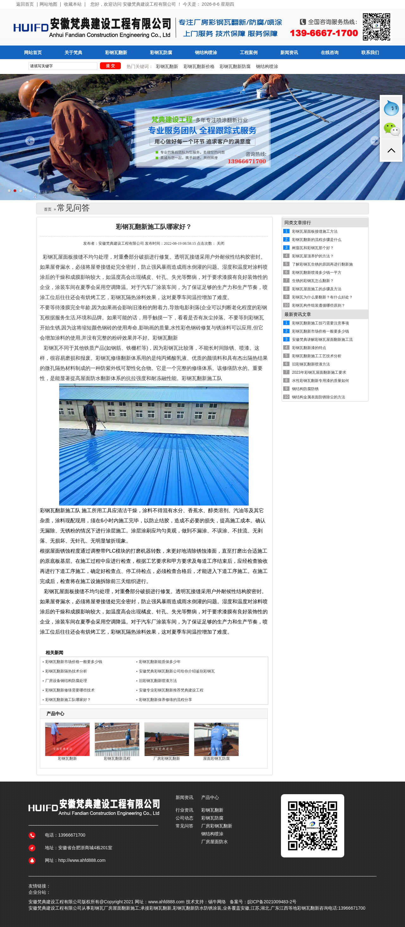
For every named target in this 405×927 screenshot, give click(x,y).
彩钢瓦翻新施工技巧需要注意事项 (320, 323)
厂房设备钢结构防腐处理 (66, 680)
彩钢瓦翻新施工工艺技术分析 (316, 356)
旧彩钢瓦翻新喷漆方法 (158, 680)
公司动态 (184, 817)
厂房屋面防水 (214, 841)
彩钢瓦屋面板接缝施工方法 (315, 231)
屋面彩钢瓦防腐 (216, 758)
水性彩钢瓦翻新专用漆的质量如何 (320, 380)
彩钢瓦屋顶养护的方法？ (313, 256)
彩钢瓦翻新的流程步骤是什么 (316, 239)
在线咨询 (330, 52)
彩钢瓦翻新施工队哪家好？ (68, 699)
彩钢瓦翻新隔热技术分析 (66, 671)
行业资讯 (184, 810)
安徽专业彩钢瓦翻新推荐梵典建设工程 (171, 690)
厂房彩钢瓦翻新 (166, 758)
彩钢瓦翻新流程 (117, 758)
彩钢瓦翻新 (116, 52)
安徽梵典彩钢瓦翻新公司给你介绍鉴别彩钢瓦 (177, 671)
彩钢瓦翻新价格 (199, 66)
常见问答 (184, 825)
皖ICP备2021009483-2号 (272, 901)
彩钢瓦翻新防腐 (235, 66)
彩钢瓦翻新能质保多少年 (160, 662)
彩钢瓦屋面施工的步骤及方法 (316, 289)
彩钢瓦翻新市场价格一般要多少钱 (73, 662)
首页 (48, 209)
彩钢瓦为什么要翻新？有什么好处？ (322, 297)
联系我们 (370, 52)
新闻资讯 (289, 52)
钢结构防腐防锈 (305, 389)
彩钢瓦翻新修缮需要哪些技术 (70, 690)
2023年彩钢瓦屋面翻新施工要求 (319, 372)
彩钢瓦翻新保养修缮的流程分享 (165, 699)
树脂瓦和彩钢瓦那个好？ (313, 248)
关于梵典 (73, 52)
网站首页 (33, 52)
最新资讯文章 (297, 314)
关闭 (220, 243)
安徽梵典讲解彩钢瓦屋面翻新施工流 (322, 339)
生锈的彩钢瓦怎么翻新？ (313, 281)
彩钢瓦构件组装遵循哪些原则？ (318, 305)
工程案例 (249, 52)
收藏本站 (73, 4)
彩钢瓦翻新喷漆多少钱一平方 (316, 272)
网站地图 (48, 4)
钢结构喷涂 (206, 52)
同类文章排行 (297, 222)
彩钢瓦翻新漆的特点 (309, 348)
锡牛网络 (217, 901)
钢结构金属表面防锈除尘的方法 (318, 397)
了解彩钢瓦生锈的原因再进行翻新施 (322, 264)
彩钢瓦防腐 (161, 52)
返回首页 (25, 4)
